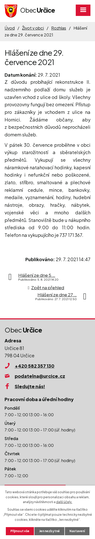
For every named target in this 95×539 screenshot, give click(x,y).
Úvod (10, 28)
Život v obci (33, 28)
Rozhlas (58, 28)
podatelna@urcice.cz (40, 376)
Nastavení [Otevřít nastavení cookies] (77, 531)
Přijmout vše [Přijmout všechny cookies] (19, 531)
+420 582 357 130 (34, 366)
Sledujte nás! (30, 386)
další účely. (64, 502)
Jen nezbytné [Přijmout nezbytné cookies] (49, 531)
